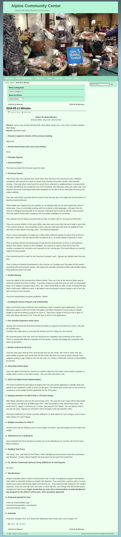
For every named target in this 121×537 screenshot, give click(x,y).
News (50, 78)
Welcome (9, 78)
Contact (68, 78)
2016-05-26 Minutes (77, 104)
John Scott (27, 112)
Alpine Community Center (36, 6)
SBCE (76, 78)
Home (7, 83)
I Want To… (40, 78)
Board (12, 83)
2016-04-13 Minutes (14, 104)
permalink (22, 524)
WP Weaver (110, 533)
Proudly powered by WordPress (90, 533)
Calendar (58, 78)
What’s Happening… (24, 78)
